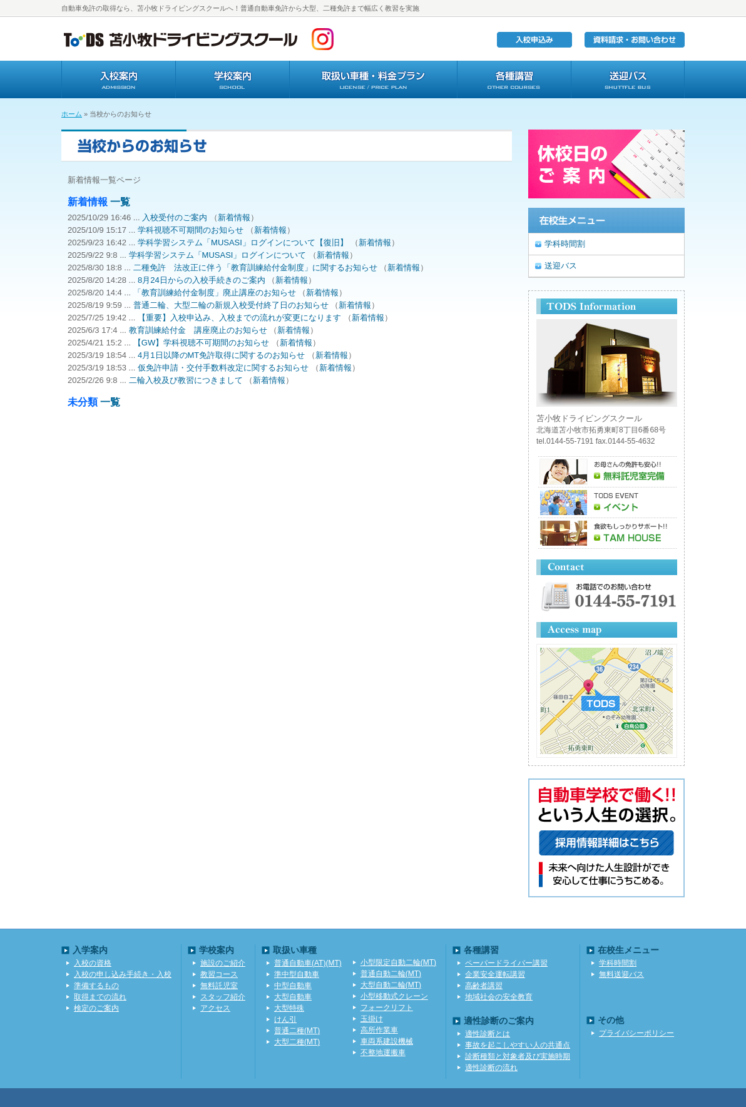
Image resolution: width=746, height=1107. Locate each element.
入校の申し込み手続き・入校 (122, 974)
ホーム (71, 114)
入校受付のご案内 (174, 217)
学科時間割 (564, 243)
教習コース (219, 974)
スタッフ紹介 (222, 996)
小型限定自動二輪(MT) (398, 962)
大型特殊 (289, 1008)
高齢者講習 (484, 985)
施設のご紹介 (222, 963)
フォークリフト (386, 1007)
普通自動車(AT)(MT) (308, 963)
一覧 (120, 201)
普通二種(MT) (297, 1030)
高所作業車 (379, 1030)
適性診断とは (487, 1033)
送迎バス (628, 79)
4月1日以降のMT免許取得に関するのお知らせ (221, 355)
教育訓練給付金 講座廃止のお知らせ (198, 330)
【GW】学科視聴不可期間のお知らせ (201, 342)
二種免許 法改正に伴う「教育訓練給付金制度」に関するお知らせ (255, 267)
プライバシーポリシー (636, 1033)
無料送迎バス (621, 974)
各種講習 (514, 79)
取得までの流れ (100, 996)
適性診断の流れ (491, 1067)
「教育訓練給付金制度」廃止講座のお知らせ (214, 292)
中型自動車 (293, 985)
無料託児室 (219, 985)
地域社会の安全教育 (499, 996)
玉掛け (371, 1018)
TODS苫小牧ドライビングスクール (180, 39)
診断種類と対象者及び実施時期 (517, 1056)
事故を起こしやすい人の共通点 (517, 1045)
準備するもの (96, 985)
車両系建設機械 (386, 1041)
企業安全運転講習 (495, 974)
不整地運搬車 (383, 1052)
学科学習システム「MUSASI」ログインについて (218, 255)
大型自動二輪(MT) (390, 985)
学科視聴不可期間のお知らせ (190, 230)
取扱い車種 (373, 79)
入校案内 (118, 79)
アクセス (215, 1008)
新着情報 (234, 217)
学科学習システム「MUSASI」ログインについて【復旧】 (243, 242)
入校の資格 (92, 963)
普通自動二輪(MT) (390, 973)
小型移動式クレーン (394, 996)
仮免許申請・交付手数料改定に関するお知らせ (223, 367)
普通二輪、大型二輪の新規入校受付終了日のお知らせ (231, 305)
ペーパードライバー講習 (506, 963)
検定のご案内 (96, 1008)
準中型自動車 (296, 974)
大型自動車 (293, 996)
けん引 (285, 1019)
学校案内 (232, 79)
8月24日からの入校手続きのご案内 (201, 280)
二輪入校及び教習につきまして (186, 380)
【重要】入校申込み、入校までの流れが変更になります (239, 317)
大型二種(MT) (297, 1042)
